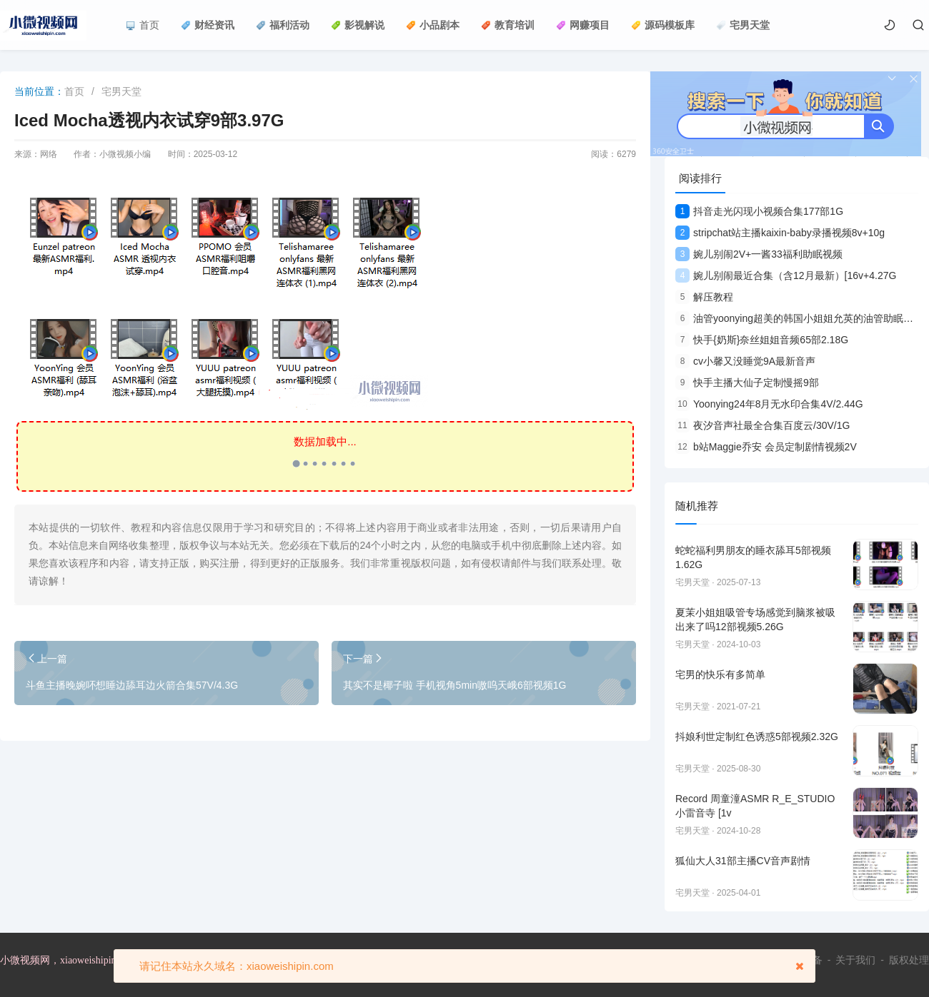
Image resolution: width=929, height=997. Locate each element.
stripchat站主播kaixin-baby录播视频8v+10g (780, 232)
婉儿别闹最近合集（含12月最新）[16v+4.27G (785, 275)
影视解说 (357, 25)
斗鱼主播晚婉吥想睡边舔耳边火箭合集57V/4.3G (132, 685)
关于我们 (855, 960)
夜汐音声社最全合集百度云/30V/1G (762, 425)
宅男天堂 (743, 25)
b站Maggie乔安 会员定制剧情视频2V (766, 446)
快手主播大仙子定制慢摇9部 (747, 382)
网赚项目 (583, 25)
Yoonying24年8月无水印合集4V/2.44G (769, 404)
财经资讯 (207, 25)
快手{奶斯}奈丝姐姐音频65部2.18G (761, 339)
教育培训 (508, 25)
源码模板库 (663, 25)
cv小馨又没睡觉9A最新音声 (745, 361)
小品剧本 (432, 25)
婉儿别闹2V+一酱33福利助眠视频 (759, 254)
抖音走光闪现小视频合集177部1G (759, 211)
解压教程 (704, 297)
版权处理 (909, 960)
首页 (142, 25)
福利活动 (282, 25)
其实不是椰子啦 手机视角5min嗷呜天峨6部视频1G (455, 685)
